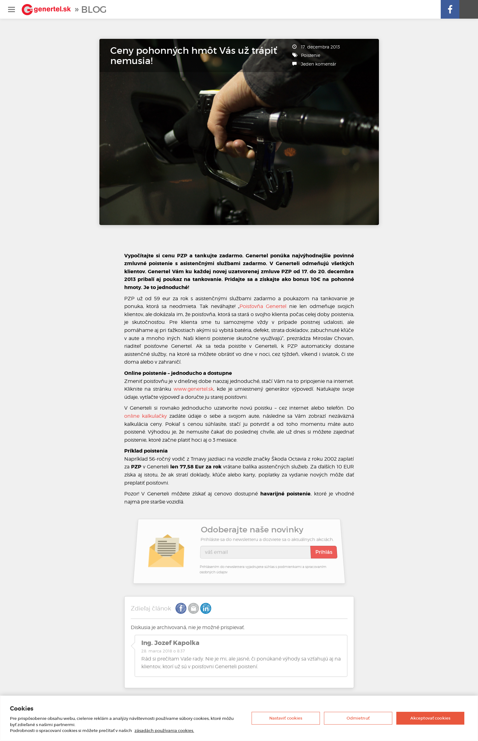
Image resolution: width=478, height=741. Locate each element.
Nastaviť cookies (286, 718)
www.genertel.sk (193, 389)
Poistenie (310, 55)
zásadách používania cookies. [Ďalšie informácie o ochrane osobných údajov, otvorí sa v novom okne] (164, 730)
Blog (94, 9)
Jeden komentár (318, 64)
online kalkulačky (145, 416)
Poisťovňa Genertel (262, 306)
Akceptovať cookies (430, 718)
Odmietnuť (358, 718)
